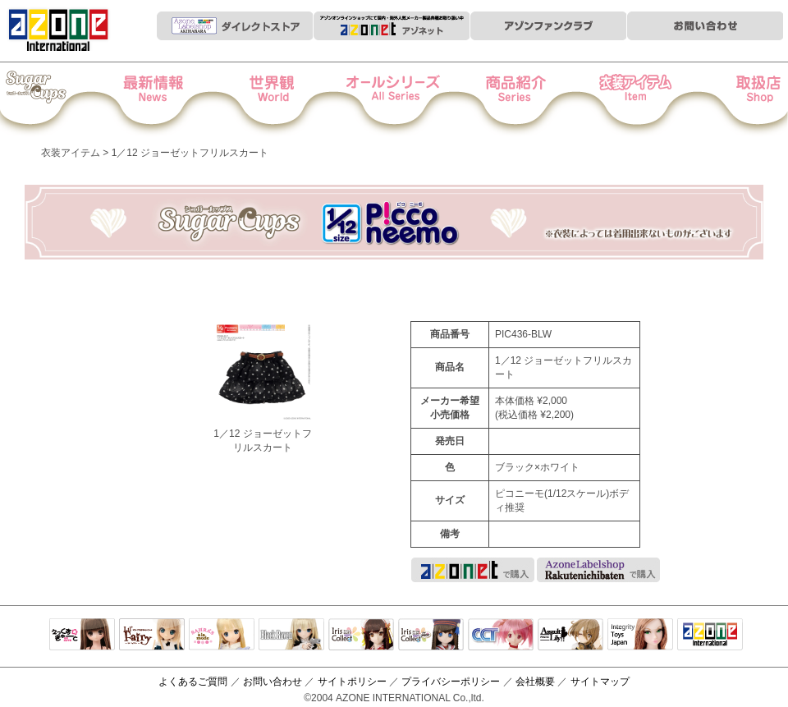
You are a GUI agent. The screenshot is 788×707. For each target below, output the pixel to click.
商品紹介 (507, 99)
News (169, 99)
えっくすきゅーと (82, 635)
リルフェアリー (152, 635)
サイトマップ (600, 681)
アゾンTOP (710, 635)
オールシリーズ (394, 99)
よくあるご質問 (192, 681)
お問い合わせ (272, 681)
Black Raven (291, 635)
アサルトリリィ (570, 635)
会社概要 (535, 681)
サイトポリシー (352, 681)
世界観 (282, 99)
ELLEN (431, 635)
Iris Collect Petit (56, 99)
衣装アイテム (619, 99)
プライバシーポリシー (450, 681)
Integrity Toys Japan (640, 635)
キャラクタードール (501, 635)
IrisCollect (361, 635)
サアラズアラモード (221, 635)
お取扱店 (732, 99)
